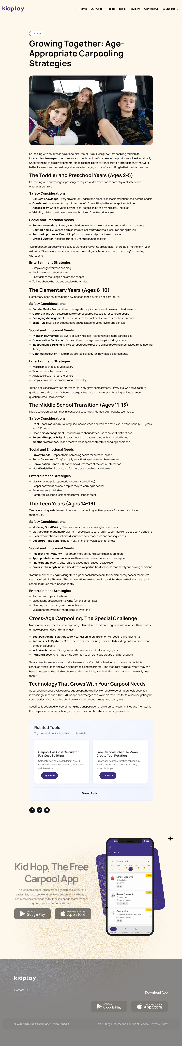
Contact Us (151, 9)
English (169, 9)
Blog (112, 9)
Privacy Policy (159, 1024)
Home (83, 9)
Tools (122, 9)
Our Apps (97, 9)
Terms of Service (139, 1024)
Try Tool (49, 775)
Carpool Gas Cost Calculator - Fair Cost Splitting (59, 754)
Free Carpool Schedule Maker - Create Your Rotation (118, 754)
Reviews (135, 9)
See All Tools (91, 793)
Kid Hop (37, 33)
